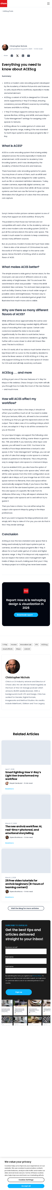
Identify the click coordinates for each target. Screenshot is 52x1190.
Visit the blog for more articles (25, 908)
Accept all (26, 1186)
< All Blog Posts (7, 11)
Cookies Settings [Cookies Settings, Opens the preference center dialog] (26, 1180)
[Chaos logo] (3, 3)
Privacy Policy (37, 976)
